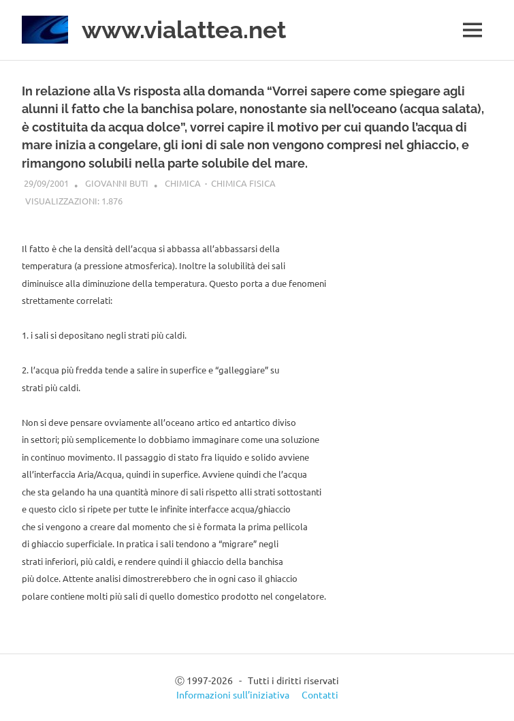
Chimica (183, 183)
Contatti (320, 694)
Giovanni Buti (116, 183)
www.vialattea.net (184, 30)
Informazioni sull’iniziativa (232, 694)
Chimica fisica (243, 183)
